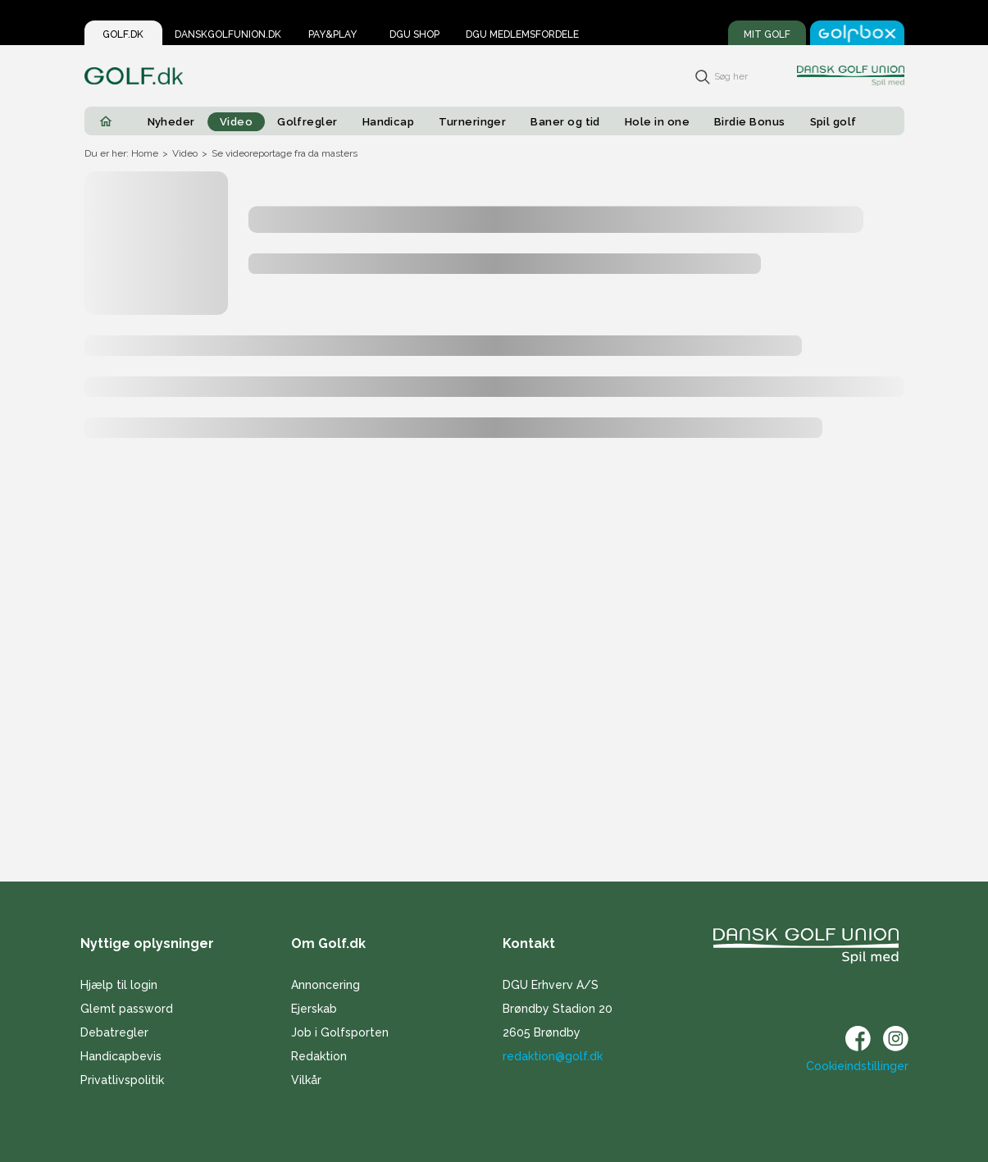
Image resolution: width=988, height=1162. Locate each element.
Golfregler (307, 122)
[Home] (106, 121)
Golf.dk (122, 34)
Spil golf (833, 122)
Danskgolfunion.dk (228, 34)
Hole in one (657, 122)
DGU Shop (414, 34)
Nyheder (171, 122)
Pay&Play (332, 34)
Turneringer (472, 122)
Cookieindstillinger (857, 1066)
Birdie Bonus (749, 122)
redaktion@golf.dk (553, 1056)
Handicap (388, 122)
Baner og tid (565, 122)
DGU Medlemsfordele (522, 34)
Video (236, 122)
